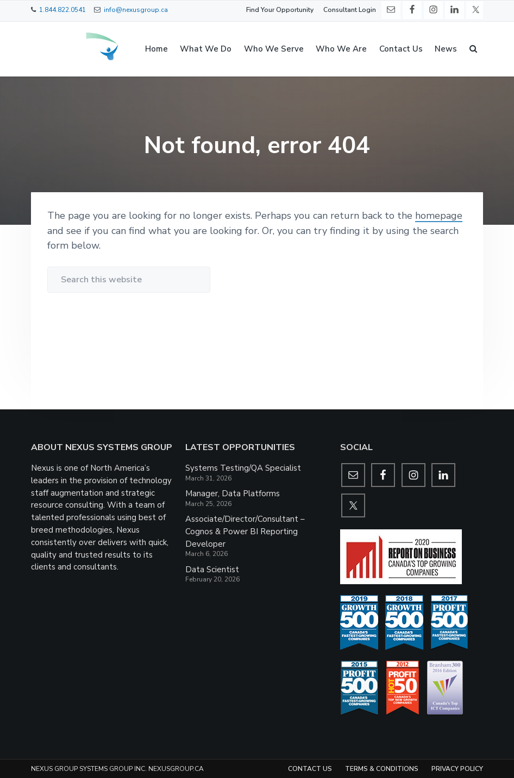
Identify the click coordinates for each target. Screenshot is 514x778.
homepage (438, 215)
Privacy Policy (457, 768)
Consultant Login (349, 9)
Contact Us (310, 768)
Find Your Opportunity (280, 9)
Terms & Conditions (381, 768)
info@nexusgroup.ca (136, 9)
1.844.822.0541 (62, 9)
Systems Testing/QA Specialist (243, 468)
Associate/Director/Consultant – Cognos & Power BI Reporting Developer (245, 531)
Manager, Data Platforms (232, 493)
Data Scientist (212, 569)
